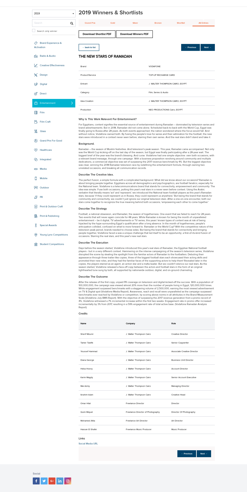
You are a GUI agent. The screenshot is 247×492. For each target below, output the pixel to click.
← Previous (190, 47)
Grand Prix (90, 23)
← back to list (89, 47)
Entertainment (47, 103)
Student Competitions (52, 244)
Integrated (45, 159)
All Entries (203, 23)
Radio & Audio (48, 56)
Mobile (43, 178)
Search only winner (47, 31)
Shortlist (181, 23)
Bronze (158, 23)
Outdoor (44, 187)
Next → (207, 47)
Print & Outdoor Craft (51, 206)
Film (42, 112)
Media (43, 168)
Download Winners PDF (134, 34)
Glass (43, 131)
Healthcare (46, 150)
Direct (43, 93)
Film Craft (45, 121)
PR (41, 197)
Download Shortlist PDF (97, 34)
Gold (112, 23)
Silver (135, 23)
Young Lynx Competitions (54, 234)
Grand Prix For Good (51, 140)
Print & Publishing (49, 215)
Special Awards (48, 225)
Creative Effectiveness (52, 65)
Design (44, 74)
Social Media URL (88, 443)
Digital (43, 84)
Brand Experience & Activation (48, 45)
